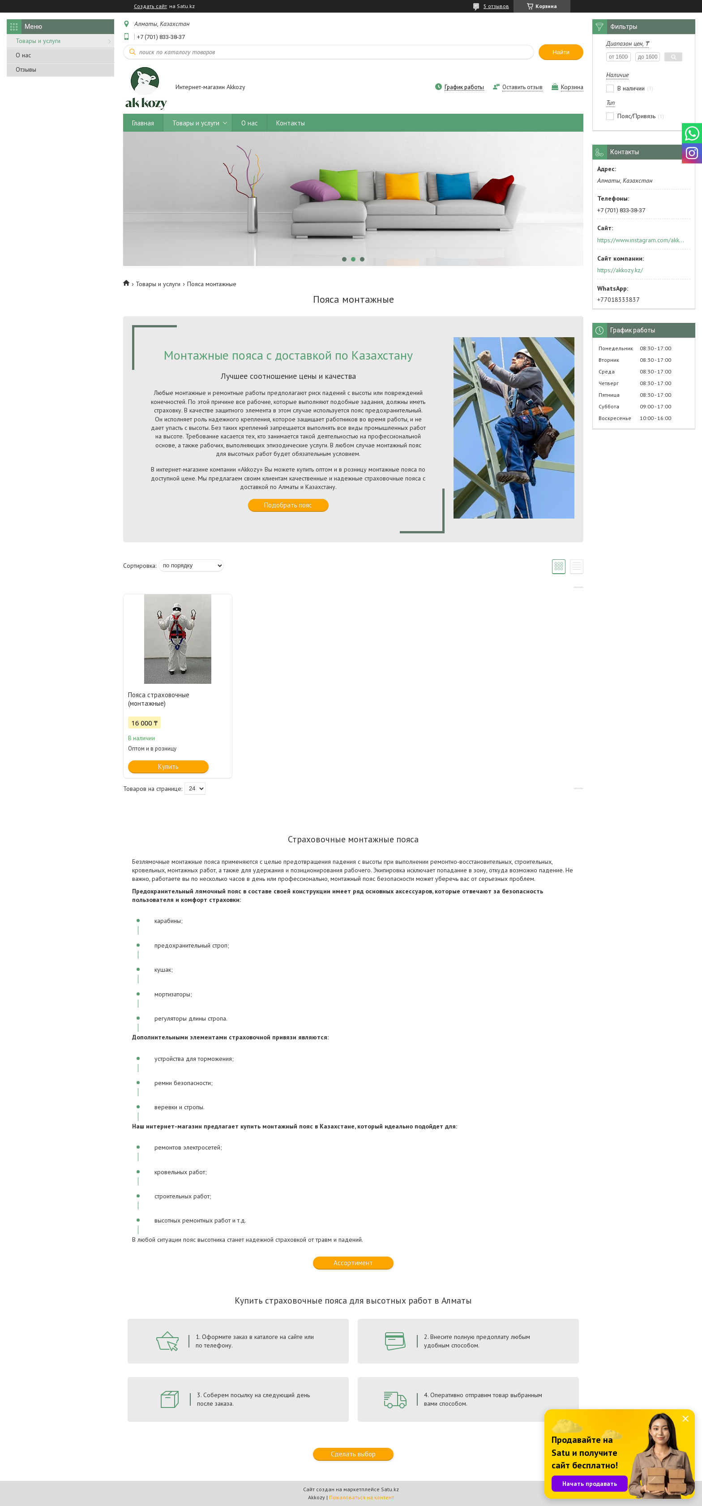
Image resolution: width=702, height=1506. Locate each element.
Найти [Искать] (560, 52)
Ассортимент (353, 1262)
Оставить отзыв (522, 87)
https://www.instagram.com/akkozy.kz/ (641, 240)
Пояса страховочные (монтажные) (158, 699)
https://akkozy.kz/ (620, 270)
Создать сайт (150, 6)
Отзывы (26, 69)
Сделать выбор (353, 1454)
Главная (143, 123)
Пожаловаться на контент (361, 1497)
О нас (23, 55)
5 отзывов (496, 6)
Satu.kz (390, 1489)
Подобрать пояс (288, 505)
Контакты (290, 123)
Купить (168, 766)
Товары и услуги (38, 41)
